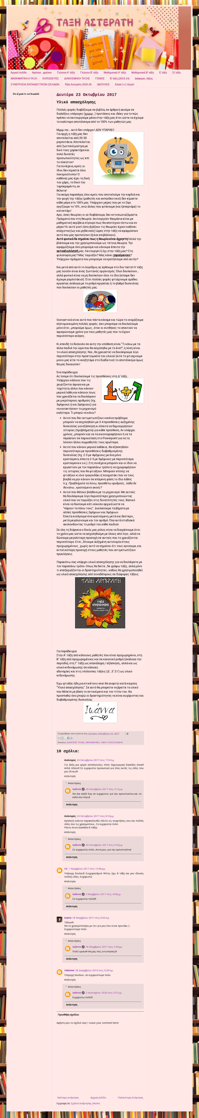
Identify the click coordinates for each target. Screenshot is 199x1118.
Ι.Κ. (66, 868)
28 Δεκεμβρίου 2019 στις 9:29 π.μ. (94, 970)
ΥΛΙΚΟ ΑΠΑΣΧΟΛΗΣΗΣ (112, 742)
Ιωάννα (76, 789)
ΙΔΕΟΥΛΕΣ (103, 84)
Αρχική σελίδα (19, 72)
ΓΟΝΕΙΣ (100, 78)
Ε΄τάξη (163, 72)
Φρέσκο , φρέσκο (42, 72)
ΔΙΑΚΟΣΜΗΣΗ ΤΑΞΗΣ (77, 78)
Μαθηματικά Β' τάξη (142, 72)
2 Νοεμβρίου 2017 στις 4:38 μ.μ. (103, 894)
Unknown (69, 970)
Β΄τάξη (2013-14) (119, 78)
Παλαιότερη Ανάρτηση (130, 1097)
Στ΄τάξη (176, 72)
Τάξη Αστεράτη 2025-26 (78, 84)
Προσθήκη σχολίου (68, 1014)
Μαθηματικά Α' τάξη (115, 72)
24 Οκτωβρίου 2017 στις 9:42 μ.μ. (104, 844)
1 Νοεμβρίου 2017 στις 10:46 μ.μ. (87, 868)
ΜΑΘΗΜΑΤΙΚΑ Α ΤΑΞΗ (24, 78)
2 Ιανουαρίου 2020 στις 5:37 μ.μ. (104, 992)
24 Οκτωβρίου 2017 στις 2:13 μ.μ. (104, 789)
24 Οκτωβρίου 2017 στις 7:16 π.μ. (95, 760)
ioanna (67, 917)
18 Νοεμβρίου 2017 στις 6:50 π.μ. (90, 917)
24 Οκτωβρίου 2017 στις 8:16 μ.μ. (95, 816)
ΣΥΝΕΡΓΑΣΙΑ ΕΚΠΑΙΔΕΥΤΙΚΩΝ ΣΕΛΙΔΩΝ (35, 84)
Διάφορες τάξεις (144, 78)
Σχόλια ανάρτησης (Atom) (85, 1103)
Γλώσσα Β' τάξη (89, 72)
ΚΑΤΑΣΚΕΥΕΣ (50, 78)
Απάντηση (69, 776)
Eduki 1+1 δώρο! (124, 84)
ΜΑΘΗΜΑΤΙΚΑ (93, 742)
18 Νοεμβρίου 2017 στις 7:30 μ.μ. (104, 946)
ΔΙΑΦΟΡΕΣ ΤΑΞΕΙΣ (75, 742)
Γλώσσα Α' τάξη (66, 72)
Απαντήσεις (74, 783)
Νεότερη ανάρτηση (68, 1097)
